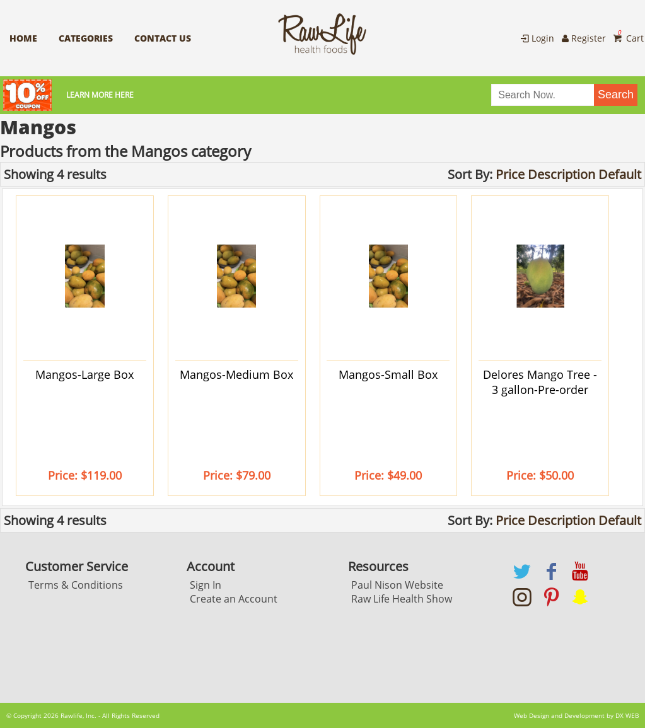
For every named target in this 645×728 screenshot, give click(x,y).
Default (619, 174)
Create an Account (233, 599)
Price (510, 174)
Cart (627, 38)
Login (536, 38)
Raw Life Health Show (401, 599)
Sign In (205, 585)
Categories (86, 38)
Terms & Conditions (75, 585)
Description (561, 174)
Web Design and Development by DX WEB (576, 715)
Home (23, 38)
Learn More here (97, 94)
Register (583, 38)
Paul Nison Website (397, 585)
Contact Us (162, 38)
